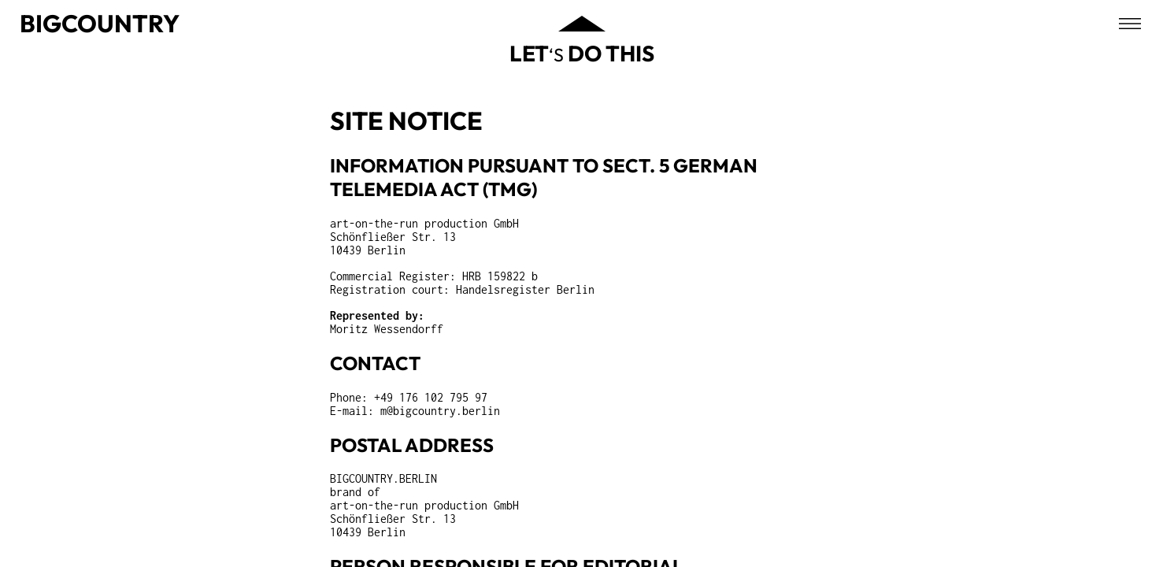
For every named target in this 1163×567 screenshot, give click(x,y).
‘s (581, 53)
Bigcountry (100, 23)
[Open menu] (1130, 23)
